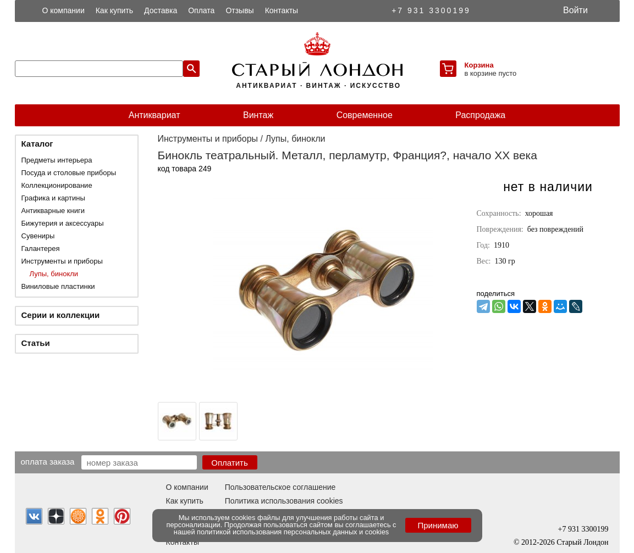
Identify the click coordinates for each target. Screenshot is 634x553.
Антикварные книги (53, 210)
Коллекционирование (56, 185)
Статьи (35, 343)
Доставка (160, 10)
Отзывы (239, 10)
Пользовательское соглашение (280, 487)
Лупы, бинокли (54, 274)
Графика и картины (53, 198)
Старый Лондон (582, 542)
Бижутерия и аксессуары (62, 223)
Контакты (281, 10)
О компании (63, 10)
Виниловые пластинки (58, 286)
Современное (365, 115)
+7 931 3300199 (431, 10)
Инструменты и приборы (62, 261)
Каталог (37, 143)
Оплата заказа (48, 461)
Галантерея (40, 248)
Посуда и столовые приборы (69, 173)
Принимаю (437, 525)
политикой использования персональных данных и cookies (293, 532)
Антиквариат (154, 115)
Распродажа (480, 115)
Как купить (114, 10)
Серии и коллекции (60, 315)
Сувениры (38, 236)
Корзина (479, 65)
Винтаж (258, 115)
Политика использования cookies (284, 500)
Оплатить (229, 462)
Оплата (201, 10)
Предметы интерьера (56, 160)
